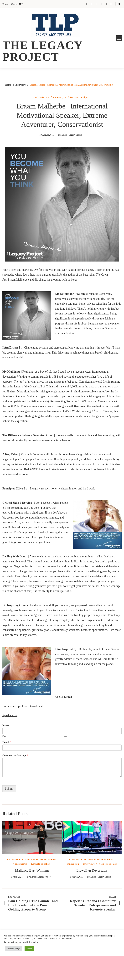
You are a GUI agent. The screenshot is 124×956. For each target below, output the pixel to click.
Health (28, 859)
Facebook (86, 4)
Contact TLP (17, 4)
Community (57, 97)
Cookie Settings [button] (13, 948)
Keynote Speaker (40, 864)
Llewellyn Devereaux (92, 870)
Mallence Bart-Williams (32, 870)
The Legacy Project (42, 51)
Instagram (101, 4)
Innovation (73, 864)
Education (15, 859)
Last (65, 736)
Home (5, 4)
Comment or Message (15, 755)
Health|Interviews (46, 859)
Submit (9, 788)
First (4, 736)
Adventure (41, 97)
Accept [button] (29, 948)
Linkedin (111, 4)
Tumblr (96, 4)
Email (6, 742)
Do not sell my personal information (21, 942)
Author (76, 859)
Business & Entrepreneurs (98, 859)
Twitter (91, 4)
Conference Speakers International (22, 706)
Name (6, 725)
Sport (86, 97)
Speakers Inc (9, 715)
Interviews (74, 97)
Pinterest (106, 4)
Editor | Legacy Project (72, 135)
